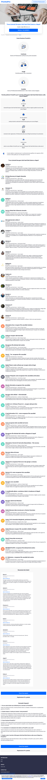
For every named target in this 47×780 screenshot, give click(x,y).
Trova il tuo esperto (23, 693)
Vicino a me (3, 766)
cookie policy (30, 776)
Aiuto (2, 759)
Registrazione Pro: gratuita (23, 697)
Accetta (43, 778)
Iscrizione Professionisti (39, 1)
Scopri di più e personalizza (7, 778)
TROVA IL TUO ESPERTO (23, 30)
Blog (1, 761)
